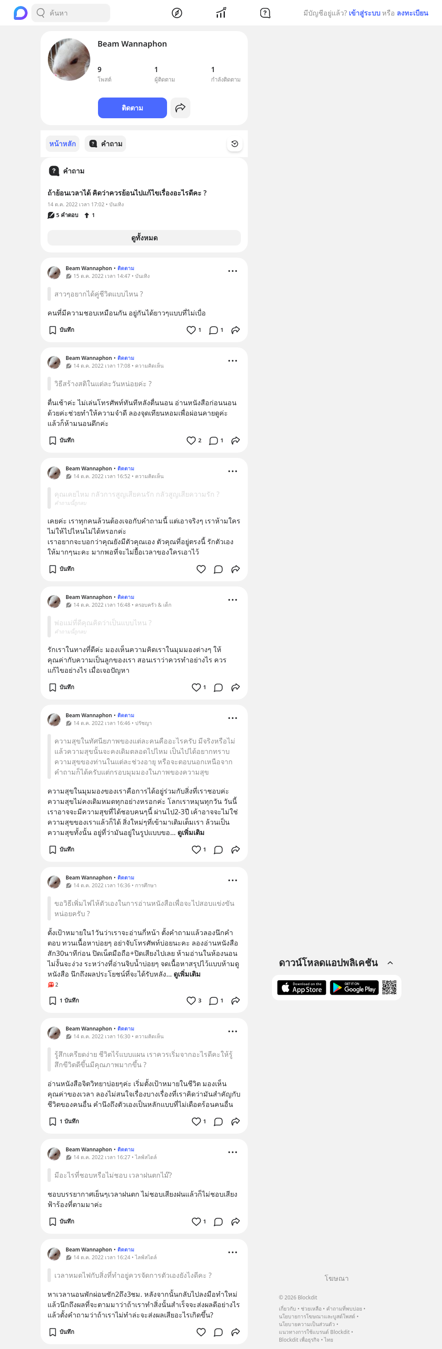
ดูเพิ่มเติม (191, 832)
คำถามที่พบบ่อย (344, 1308)
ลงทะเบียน (412, 13)
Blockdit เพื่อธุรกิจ (299, 1339)
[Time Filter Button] (240, 143)
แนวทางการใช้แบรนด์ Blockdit (314, 1332)
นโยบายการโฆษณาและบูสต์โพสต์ (317, 1316)
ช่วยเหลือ (311, 1308)
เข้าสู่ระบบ (364, 13)
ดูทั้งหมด (144, 237)
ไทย (328, 1339)
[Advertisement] (336, 1140)
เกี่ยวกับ (287, 1308)
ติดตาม (132, 108)
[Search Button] (40, 12)
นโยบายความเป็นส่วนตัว (307, 1324)
